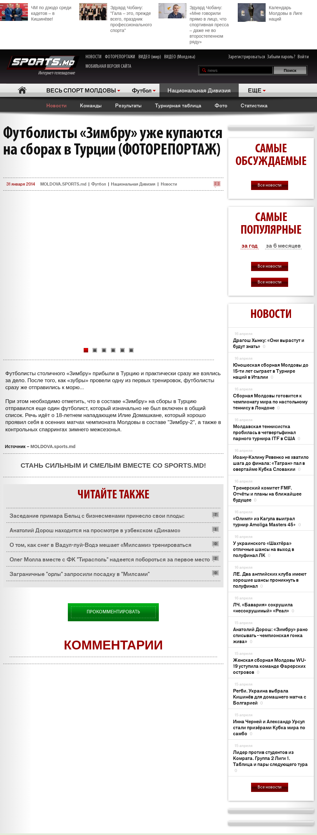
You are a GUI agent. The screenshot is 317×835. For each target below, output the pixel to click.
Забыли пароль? (281, 57)
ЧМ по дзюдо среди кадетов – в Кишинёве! (35, 12)
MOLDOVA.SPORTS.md (63, 184)
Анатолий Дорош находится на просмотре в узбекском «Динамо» (95, 530)
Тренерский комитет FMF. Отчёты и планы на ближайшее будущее (267, 493)
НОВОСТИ (93, 57)
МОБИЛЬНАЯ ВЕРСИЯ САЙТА (108, 66)
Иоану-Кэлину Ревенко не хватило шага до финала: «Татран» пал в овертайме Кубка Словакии (271, 463)
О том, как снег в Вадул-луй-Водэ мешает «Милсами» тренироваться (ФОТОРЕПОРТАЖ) (100, 546)
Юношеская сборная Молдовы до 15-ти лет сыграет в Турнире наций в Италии (270, 371)
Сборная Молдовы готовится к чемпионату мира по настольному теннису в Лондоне (270, 401)
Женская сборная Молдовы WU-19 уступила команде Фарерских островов (269, 666)
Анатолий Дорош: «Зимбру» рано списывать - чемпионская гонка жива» (270, 635)
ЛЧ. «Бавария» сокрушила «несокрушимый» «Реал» (263, 607)
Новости (56, 105)
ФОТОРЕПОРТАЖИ (120, 57)
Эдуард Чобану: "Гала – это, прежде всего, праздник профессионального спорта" (115, 18)
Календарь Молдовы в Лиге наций (270, 12)
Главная (22, 90)
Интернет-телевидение (43, 66)
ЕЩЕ (255, 90)
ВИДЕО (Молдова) (179, 57)
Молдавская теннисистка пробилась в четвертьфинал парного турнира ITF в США (266, 432)
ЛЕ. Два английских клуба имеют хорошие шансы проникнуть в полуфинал (270, 580)
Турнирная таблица (178, 105)
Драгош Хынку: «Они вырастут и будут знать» (268, 343)
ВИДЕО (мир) (150, 57)
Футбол (142, 90)
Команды (91, 105)
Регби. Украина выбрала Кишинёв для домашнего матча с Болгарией (269, 696)
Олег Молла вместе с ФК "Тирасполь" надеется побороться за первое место (110, 559)
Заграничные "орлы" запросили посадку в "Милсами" (80, 573)
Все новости (269, 185)
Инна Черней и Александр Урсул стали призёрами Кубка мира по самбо (269, 727)
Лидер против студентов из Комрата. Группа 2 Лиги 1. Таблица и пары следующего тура (270, 761)
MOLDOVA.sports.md (52, 446)
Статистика (254, 105)
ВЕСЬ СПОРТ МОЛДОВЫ (81, 90)
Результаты (128, 105)
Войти (303, 57)
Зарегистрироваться (246, 57)
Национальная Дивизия (199, 90)
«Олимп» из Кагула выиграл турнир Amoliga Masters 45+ (267, 521)
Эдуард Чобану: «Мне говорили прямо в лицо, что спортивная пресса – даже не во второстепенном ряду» (193, 23)
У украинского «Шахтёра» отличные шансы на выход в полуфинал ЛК (263, 549)
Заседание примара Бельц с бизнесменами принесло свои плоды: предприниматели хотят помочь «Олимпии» (97, 516)
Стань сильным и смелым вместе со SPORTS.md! (113, 465)
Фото (221, 105)
